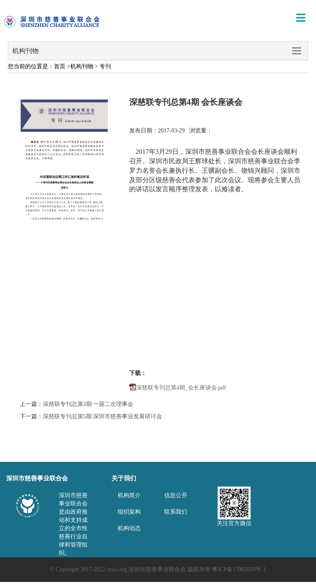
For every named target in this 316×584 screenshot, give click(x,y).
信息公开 (175, 495)
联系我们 (175, 512)
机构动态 (129, 528)
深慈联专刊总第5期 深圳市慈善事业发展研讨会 (103, 416)
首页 (59, 66)
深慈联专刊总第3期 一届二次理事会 (88, 404)
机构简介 (129, 495)
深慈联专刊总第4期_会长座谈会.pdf (181, 388)
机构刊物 (81, 66)
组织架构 (129, 512)
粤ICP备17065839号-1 (239, 569)
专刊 (105, 66)
